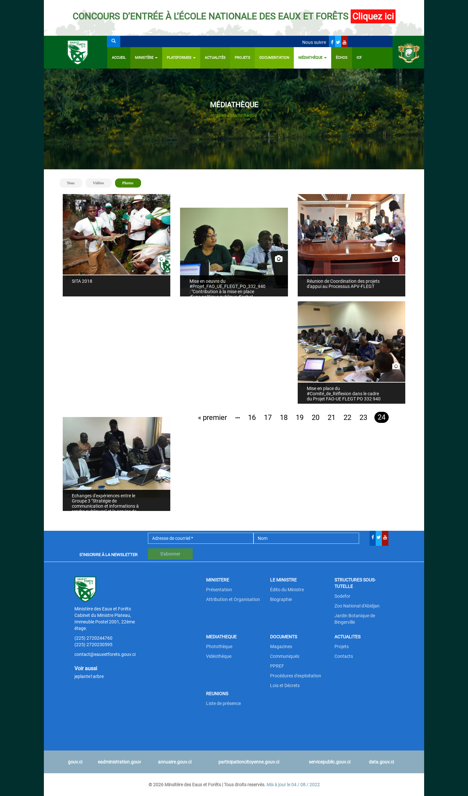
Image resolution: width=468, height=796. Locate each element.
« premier (212, 417)
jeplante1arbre (89, 676)
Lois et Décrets (285, 685)
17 (268, 417)
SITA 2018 (82, 281)
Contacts (343, 656)
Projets (242, 58)
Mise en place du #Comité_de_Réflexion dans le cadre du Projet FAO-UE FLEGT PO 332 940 (344, 393)
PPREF (277, 666)
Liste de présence (223, 703)
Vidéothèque (218, 656)
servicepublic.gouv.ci (329, 761)
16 (252, 417)
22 (347, 417)
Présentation (219, 589)
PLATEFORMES (181, 58)
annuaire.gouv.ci (174, 761)
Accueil (119, 58)
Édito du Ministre (287, 589)
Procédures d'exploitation (295, 675)
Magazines (281, 646)
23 (363, 417)
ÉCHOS (341, 58)
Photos (130, 182)
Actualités (215, 58)
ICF (359, 58)
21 (331, 417)
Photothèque (219, 646)
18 (284, 417)
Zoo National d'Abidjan (357, 605)
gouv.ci (75, 761)
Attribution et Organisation (233, 599)
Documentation (274, 58)
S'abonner (170, 553)
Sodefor (342, 596)
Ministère (146, 58)
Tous (70, 183)
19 (300, 417)
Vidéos (98, 183)
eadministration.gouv (119, 761)
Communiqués (284, 656)
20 (315, 417)
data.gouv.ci (381, 761)
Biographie (281, 599)
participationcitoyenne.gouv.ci (248, 761)
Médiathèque (312, 58)
